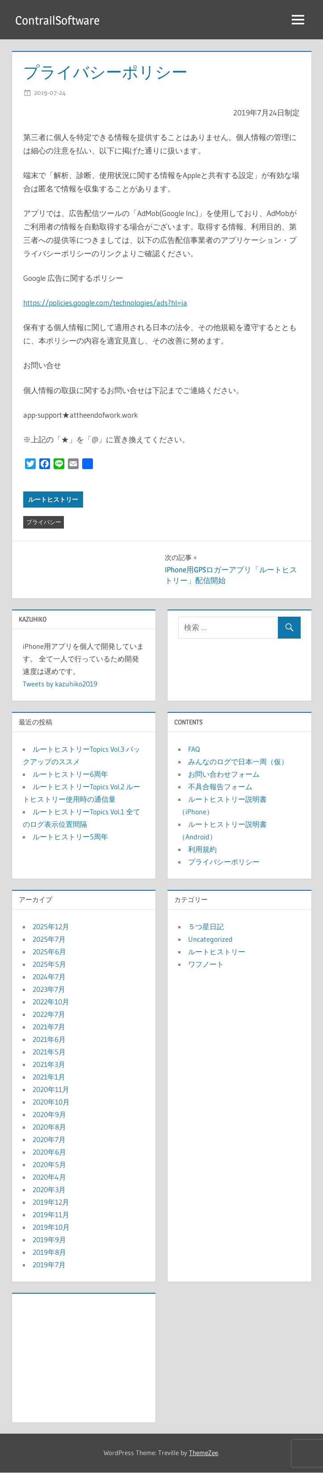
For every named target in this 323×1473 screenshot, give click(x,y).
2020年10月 (51, 1102)
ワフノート (206, 964)
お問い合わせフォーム (224, 774)
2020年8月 (49, 1127)
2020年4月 (49, 1177)
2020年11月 (51, 1089)
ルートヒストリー (53, 499)
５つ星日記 (206, 927)
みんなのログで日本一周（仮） (238, 762)
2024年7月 (49, 977)
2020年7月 (49, 1139)
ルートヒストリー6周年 (70, 774)
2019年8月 (49, 1252)
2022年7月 (49, 1014)
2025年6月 (49, 952)
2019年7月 (49, 1265)
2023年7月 (49, 989)
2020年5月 (49, 1164)
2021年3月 (49, 1064)
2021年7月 (49, 1027)
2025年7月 (49, 939)
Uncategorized (210, 939)
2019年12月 (51, 1202)
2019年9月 (49, 1240)
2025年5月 (49, 964)
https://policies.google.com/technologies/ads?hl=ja (105, 303)
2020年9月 (49, 1114)
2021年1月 (49, 1077)
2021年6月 (49, 1039)
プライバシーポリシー (224, 862)
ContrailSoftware (58, 20)
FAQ (194, 749)
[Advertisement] (84, 1356)
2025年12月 (51, 927)
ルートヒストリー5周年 (70, 837)
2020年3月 (49, 1189)
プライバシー (43, 522)
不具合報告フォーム (220, 787)
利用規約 (202, 849)
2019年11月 (51, 1215)
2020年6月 (49, 1152)
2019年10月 (51, 1227)
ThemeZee (203, 1453)
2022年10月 (51, 1002)
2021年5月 (49, 1052)
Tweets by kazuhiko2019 (60, 684)
